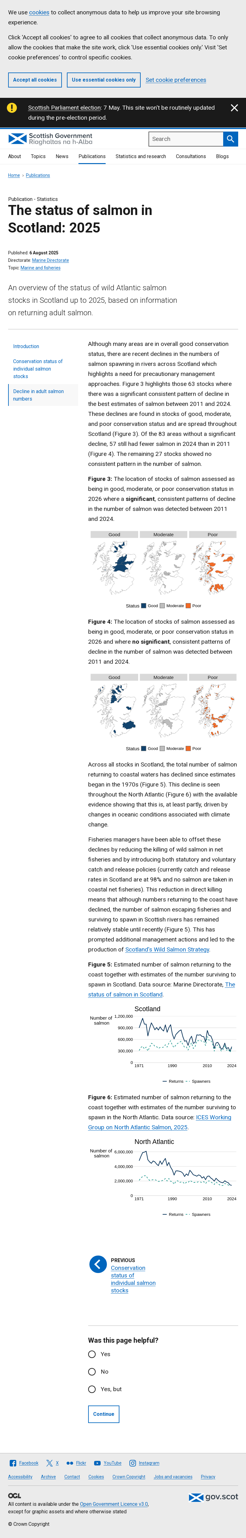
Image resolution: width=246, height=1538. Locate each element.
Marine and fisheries (41, 267)
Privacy (208, 1476)
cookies (39, 12)
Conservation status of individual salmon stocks (38, 368)
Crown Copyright (129, 1476)
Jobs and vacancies (173, 1476)
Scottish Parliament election (64, 107)
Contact (72, 1476)
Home (14, 175)
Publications (92, 156)
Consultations (191, 156)
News (62, 156)
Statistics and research (141, 156)
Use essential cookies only (104, 80)
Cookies (96, 1476)
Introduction (26, 346)
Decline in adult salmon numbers (38, 395)
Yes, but (111, 1389)
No (104, 1371)
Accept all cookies (35, 80)
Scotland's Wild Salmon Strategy (167, 949)
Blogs (222, 156)
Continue (103, 1414)
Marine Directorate (50, 260)
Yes (105, 1354)
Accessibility (20, 1476)
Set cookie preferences (176, 79)
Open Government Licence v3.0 (114, 1504)
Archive (48, 1476)
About (14, 156)
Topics (38, 156)
